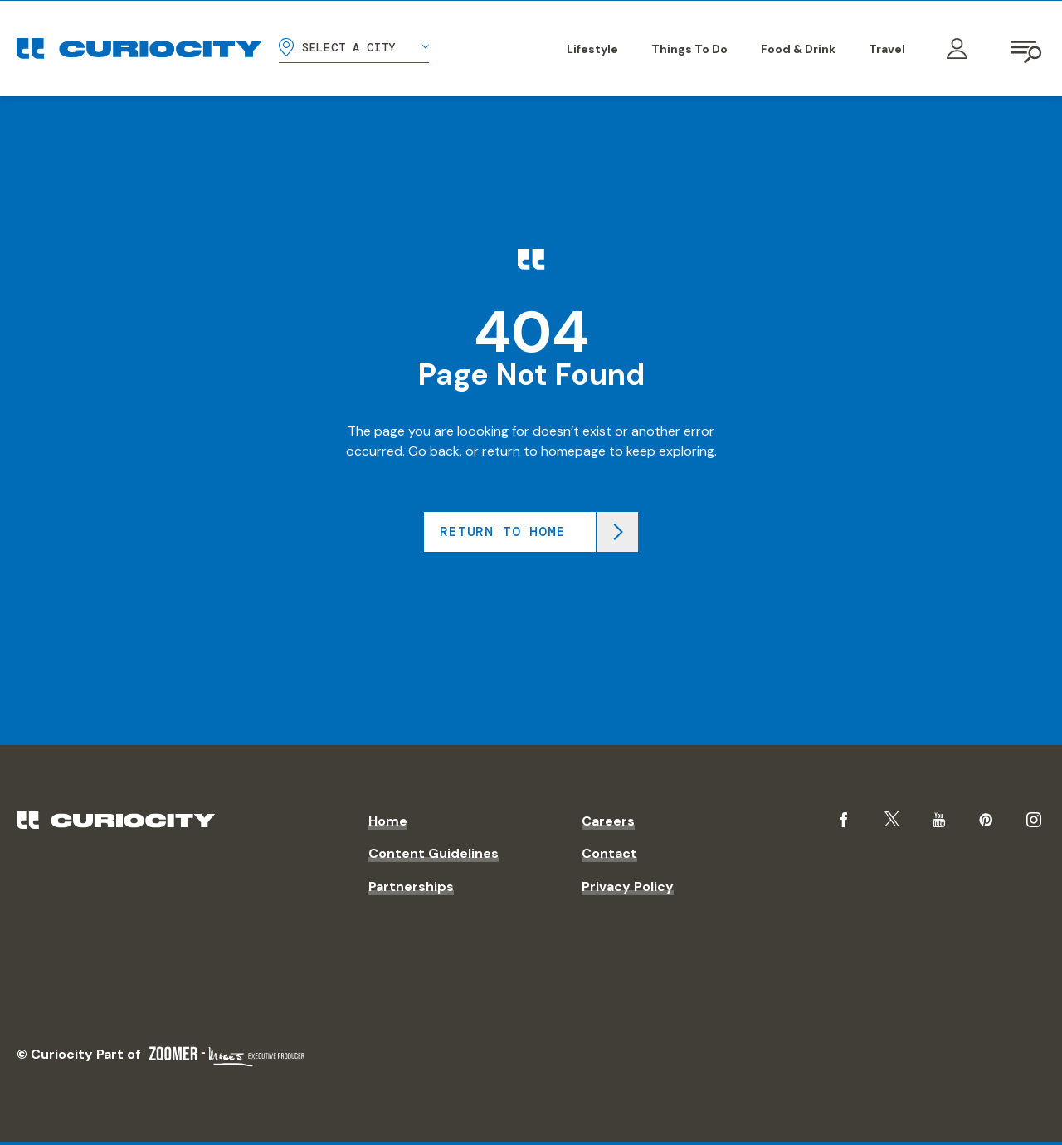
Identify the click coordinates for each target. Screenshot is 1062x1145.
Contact (609, 853)
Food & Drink (798, 48)
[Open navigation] (1027, 49)
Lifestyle (592, 48)
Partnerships (411, 886)
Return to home (502, 531)
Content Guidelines (433, 853)
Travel (887, 48)
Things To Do (689, 48)
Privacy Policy (628, 886)
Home (387, 821)
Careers (608, 821)
